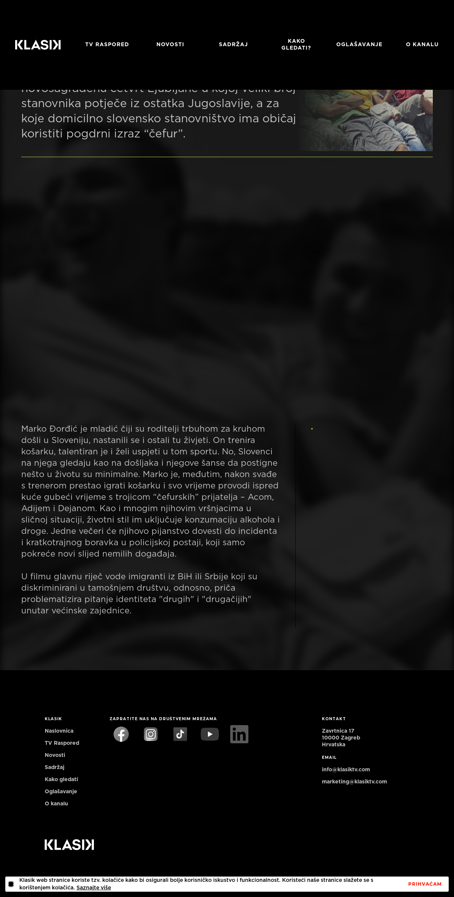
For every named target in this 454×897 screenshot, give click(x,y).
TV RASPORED (107, 44)
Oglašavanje (359, 44)
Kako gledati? (296, 45)
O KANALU (422, 44)
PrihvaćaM (425, 884)
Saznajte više (93, 888)
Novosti (170, 44)
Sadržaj (233, 44)
